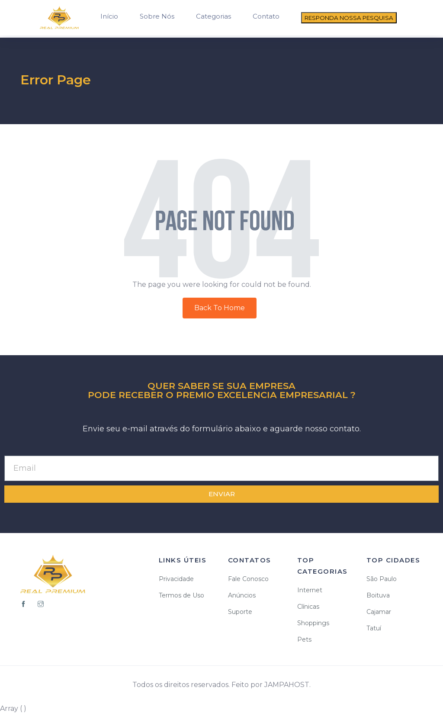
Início (109, 16)
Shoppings (313, 623)
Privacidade (176, 579)
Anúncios (242, 595)
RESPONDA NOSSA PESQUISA (349, 17)
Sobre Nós (157, 16)
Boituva (378, 595)
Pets (304, 639)
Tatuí (373, 628)
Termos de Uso (181, 595)
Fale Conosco (248, 579)
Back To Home (219, 308)
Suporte (240, 612)
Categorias (213, 16)
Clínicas (308, 606)
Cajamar (378, 612)
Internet (309, 590)
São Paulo (381, 579)
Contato (266, 16)
